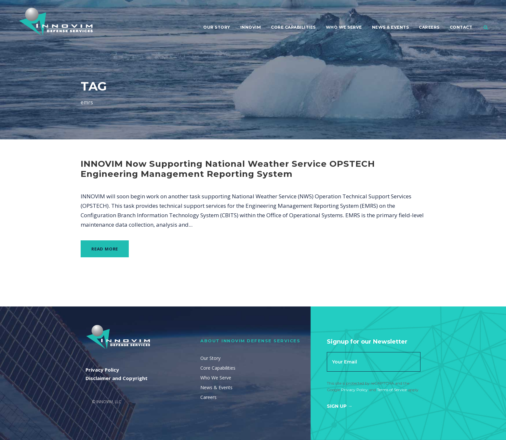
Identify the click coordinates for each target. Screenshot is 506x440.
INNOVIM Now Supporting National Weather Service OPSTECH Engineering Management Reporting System (228, 169)
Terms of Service (392, 389)
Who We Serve (344, 27)
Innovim (250, 27)
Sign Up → (340, 406)
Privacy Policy (354, 389)
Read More (104, 249)
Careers (429, 27)
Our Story (216, 27)
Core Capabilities (293, 27)
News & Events (390, 27)
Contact (461, 27)
